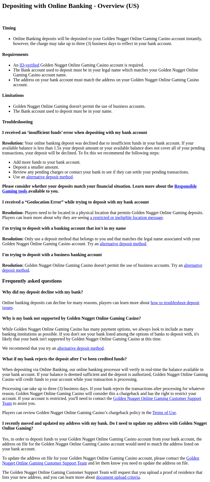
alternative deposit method (49, 177)
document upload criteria (118, 477)
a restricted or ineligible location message (126, 217)
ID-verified (29, 65)
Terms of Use (164, 412)
